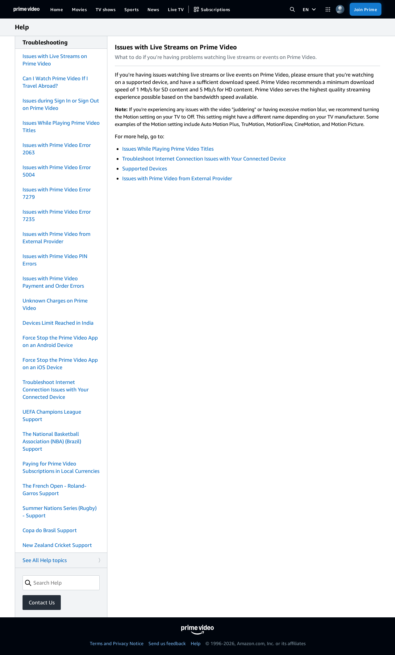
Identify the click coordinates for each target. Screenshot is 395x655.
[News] (153, 9)
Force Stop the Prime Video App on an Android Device (60, 341)
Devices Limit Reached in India (58, 322)
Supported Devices (144, 168)
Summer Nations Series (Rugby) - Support (60, 512)
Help (196, 643)
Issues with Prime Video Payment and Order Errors (53, 282)
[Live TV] (176, 9)
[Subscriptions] (211, 9)
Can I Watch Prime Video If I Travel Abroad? (55, 82)
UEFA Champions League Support (52, 415)
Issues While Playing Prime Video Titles (61, 126)
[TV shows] (105, 9)
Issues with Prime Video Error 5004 (57, 171)
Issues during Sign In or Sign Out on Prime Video (61, 104)
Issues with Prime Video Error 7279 (57, 193)
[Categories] (328, 9)
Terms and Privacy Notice (116, 643)
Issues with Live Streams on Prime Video (55, 60)
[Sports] (131, 9)
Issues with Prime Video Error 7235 (57, 215)
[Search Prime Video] (292, 9)
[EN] (310, 9)
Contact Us (42, 602)
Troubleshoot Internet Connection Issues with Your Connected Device (56, 389)
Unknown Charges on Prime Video (55, 304)
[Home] (27, 9)
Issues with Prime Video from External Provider (56, 237)
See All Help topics (45, 560)
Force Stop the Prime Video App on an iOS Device (60, 363)
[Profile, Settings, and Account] (340, 9)
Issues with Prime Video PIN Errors (55, 260)
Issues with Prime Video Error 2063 (57, 149)
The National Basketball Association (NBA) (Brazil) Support (52, 441)
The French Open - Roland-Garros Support (54, 489)
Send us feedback (167, 643)
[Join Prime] (365, 9)
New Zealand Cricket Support (57, 545)
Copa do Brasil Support (50, 530)
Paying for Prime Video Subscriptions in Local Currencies (61, 467)
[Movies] (79, 9)
